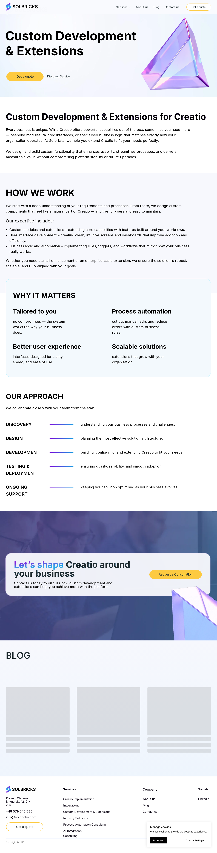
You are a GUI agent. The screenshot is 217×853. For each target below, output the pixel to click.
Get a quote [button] (192, 9)
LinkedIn (203, 799)
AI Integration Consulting (72, 833)
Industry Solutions (75, 818)
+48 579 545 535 (19, 811)
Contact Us (160, 9)
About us (132, 9)
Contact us (150, 811)
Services (116, 9)
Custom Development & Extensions (86, 812)
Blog (145, 9)
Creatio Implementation (78, 799)
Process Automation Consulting (84, 824)
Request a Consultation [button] (176, 574)
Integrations (71, 805)
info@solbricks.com (21, 817)
